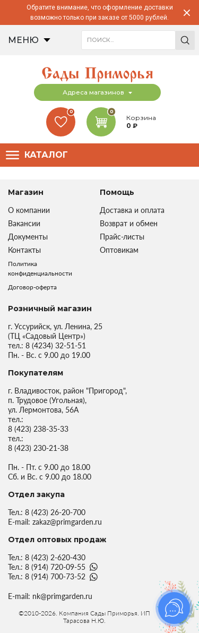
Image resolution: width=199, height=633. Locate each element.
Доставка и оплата (132, 210)
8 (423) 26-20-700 (55, 512)
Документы (28, 236)
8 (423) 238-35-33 (38, 428)
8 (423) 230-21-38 (38, 447)
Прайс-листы (122, 236)
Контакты (24, 249)
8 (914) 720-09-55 (55, 566)
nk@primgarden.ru (62, 596)
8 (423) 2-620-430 (55, 557)
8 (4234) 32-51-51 (55, 345)
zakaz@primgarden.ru (67, 521)
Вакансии (24, 223)
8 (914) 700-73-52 (55, 576)
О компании (29, 210)
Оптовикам (119, 249)
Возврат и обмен (129, 223)
